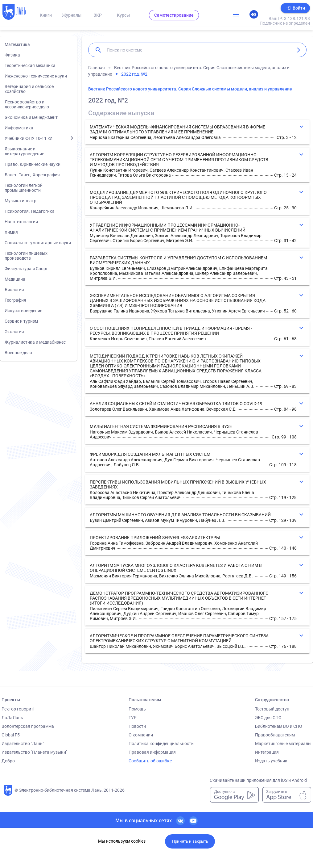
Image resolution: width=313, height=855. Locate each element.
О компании (141, 734)
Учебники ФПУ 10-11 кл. (29, 138)
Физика (12, 54)
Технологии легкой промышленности (24, 188)
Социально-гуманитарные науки (38, 242)
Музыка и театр (20, 200)
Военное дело (18, 352)
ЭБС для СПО (268, 717)
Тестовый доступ (272, 708)
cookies (138, 841)
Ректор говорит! (18, 708)
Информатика (19, 127)
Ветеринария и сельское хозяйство (29, 89)
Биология (14, 289)
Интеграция (267, 752)
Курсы (123, 15)
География (15, 300)
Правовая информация (152, 752)
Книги (46, 15)
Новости (137, 726)
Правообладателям (275, 734)
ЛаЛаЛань (12, 717)
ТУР (133, 717)
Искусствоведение (23, 310)
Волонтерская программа (28, 726)
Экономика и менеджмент (31, 117)
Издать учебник (271, 760)
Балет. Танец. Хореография (32, 174)
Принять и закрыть (190, 841)
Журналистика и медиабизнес (35, 342)
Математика (17, 44)
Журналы (71, 15)
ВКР (97, 15)
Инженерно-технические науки (36, 75)
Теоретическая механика (30, 65)
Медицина (15, 279)
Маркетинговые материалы (283, 743)
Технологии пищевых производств (26, 256)
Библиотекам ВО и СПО (278, 726)
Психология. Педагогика (30, 211)
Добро (8, 760)
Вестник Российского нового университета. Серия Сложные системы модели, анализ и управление (190, 88)
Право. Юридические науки (32, 164)
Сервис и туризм (21, 321)
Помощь (137, 708)
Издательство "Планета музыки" (34, 752)
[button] (197, 132)
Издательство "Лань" (23, 743)
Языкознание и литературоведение (24, 151)
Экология (14, 331)
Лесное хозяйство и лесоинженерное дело (27, 104)
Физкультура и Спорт (26, 268)
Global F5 (11, 734)
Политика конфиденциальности (161, 743)
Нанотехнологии (21, 221)
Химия (11, 232)
